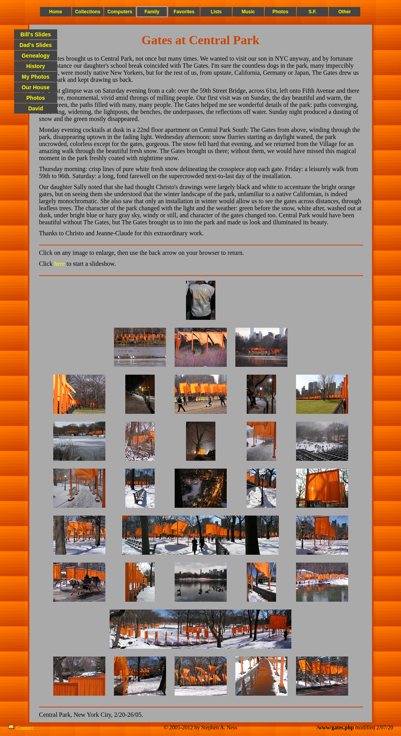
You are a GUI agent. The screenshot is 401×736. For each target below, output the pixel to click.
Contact (25, 728)
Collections (88, 11)
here (59, 263)
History (35, 66)
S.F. (313, 11)
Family (152, 11)
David (35, 108)
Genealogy (36, 55)
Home (55, 11)
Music (248, 11)
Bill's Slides (35, 34)
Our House (36, 87)
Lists (216, 11)
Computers (119, 11)
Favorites (183, 11)
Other (344, 11)
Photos (281, 11)
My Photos (36, 77)
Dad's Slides (36, 45)
